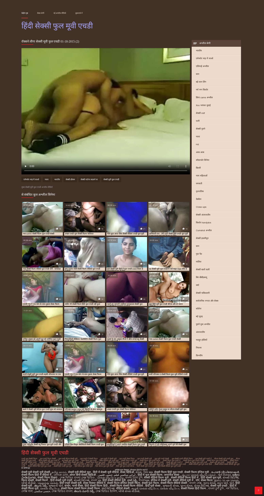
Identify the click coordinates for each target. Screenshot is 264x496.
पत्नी (197, 121)
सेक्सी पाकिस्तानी (203, 293)
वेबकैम (198, 199)
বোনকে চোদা (61, 474)
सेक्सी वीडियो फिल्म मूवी (156, 477)
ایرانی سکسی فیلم (124, 474)
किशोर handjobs (203, 222)
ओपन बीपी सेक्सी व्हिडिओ (83, 474)
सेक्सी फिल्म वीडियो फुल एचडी (49, 462)
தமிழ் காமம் (59, 472)
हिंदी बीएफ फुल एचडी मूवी (84, 466)
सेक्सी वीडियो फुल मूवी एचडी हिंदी (200, 464)
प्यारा (198, 136)
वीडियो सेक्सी (122, 488)
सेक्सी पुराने (200, 128)
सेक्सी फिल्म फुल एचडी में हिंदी (193, 460)
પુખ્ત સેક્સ (186, 485)
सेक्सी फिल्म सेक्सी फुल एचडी (73, 462)
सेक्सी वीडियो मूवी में (183, 480)
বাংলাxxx (144, 480)
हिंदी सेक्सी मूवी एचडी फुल (146, 466)
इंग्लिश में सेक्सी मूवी (161, 480)
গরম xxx (148, 472)
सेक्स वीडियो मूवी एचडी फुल (108, 460)
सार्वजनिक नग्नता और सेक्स (207, 301)
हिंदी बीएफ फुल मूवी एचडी (104, 466)
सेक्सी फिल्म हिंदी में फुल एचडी (118, 462)
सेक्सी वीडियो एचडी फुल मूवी (106, 464)
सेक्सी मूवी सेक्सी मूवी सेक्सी (35, 472)
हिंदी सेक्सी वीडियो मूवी (114, 480)
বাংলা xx (96, 480)
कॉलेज (198, 308)
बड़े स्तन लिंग (201, 82)
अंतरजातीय (200, 332)
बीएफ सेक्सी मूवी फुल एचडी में (49, 460)
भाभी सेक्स (77, 485)
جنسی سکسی (42, 491)
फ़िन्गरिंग (199, 355)
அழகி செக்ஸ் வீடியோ (144, 488)
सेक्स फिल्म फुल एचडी (89, 460)
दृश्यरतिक (200, 191)
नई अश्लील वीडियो (59, 13)
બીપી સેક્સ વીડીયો (129, 491)
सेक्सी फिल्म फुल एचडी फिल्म (150, 460)
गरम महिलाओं (201, 175)
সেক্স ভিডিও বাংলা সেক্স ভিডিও (77, 477)
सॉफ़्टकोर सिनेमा (202, 160)
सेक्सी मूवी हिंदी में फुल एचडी (83, 464)
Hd (197, 144)
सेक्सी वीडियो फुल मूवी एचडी (176, 464)
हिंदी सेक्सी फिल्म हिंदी (96, 485)
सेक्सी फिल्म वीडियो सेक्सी (174, 483)
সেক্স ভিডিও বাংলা (62, 491)
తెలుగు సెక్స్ (40, 485)
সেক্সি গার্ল (27, 491)
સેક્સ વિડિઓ (201, 485)
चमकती (199, 183)
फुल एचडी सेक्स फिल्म (127, 459)
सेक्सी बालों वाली (203, 269)
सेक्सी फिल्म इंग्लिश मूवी (197, 472)
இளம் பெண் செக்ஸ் (226, 480)
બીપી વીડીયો (28, 483)
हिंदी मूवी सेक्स (153, 485)
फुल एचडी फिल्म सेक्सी (48, 459)
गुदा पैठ (199, 254)
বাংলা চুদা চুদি (216, 488)
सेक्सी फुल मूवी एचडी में (174, 462)
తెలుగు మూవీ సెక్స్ (84, 491)
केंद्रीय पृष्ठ (24, 13)
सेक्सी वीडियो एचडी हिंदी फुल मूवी (129, 464)
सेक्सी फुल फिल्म (150, 483)
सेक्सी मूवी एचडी (219, 485)
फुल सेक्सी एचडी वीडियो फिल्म (182, 459)
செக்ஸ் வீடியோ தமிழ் (110, 477)
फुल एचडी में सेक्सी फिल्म (89, 459)
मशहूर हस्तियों (201, 340)
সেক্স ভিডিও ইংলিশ (106, 491)
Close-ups (201, 207)
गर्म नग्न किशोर (202, 89)
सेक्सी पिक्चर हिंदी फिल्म (194, 488)
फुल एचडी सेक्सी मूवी (144, 459)
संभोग (67, 485)
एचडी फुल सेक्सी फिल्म (29, 459)
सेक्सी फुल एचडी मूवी (139, 462)
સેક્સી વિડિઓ (230, 477)
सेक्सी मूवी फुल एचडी (111, 179)
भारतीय (199, 50)
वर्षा (197, 285)
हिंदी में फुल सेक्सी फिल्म (150, 474)
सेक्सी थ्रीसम (70, 179)
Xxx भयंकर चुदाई (203, 105)
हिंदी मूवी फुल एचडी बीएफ (125, 466)
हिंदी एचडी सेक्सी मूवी (71, 483)
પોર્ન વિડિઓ (108, 488)
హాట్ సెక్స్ (132, 480)
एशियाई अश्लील (202, 66)
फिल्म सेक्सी (27, 480)
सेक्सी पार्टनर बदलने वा (89, 179)
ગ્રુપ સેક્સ (209, 483)
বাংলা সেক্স (195, 483)
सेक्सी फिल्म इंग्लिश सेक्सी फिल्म (123, 483)
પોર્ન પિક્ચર (224, 474)
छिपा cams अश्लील (204, 97)
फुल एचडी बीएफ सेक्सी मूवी (68, 459)
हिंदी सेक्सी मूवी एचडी (61, 480)
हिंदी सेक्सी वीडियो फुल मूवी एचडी (169, 466)
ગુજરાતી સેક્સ (171, 485)
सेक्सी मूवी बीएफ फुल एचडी (61, 464)
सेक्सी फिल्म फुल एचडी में (171, 460)
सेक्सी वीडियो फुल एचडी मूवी (154, 464)
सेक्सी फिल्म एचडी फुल (129, 460)
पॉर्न (197, 480)
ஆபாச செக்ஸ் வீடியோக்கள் (198, 474)
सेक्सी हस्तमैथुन (202, 238)
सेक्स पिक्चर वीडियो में (94, 483)
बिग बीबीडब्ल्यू (201, 277)
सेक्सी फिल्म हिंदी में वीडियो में (36, 474)
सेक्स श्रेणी (40, 13)
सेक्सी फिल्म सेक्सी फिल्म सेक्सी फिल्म (80, 488)
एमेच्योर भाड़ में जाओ (204, 58)
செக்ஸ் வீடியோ (49, 488)
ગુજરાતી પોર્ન (56, 485)
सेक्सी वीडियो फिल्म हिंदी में (185, 477)
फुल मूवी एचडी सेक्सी (162, 459)
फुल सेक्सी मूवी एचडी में (203, 459)
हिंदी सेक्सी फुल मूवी (211, 477)
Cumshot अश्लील (204, 230)
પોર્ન (231, 483)
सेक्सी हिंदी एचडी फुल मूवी (63, 466)
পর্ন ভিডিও (232, 488)
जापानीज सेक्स (172, 474)
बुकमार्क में (79, 13)
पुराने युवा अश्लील (203, 324)
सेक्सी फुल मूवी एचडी (156, 462)
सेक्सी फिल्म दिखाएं (47, 477)
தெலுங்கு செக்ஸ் (48, 483)
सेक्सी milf (200, 113)
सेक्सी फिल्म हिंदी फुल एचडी (95, 462)
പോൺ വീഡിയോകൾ (225, 472)
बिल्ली (198, 168)
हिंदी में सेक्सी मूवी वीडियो (106, 472)
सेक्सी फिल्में (42, 480)
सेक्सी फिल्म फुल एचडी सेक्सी (217, 460)
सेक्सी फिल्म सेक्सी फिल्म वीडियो (127, 485)
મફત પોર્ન (222, 483)
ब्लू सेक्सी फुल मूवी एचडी (70, 460)
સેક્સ (138, 472)
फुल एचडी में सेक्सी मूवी (108, 459)
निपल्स (199, 347)
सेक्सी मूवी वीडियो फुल (80, 472)
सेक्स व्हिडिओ (127, 472)
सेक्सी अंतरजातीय (203, 214)
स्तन (197, 74)
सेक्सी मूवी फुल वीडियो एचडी (39, 464)
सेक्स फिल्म (207, 480)
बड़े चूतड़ (199, 316)
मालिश (198, 261)
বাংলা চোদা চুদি (134, 477)
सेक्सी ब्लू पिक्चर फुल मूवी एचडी (196, 462)
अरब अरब (200, 152)
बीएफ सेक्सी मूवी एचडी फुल (223, 459)
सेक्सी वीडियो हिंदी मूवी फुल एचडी (39, 466)
